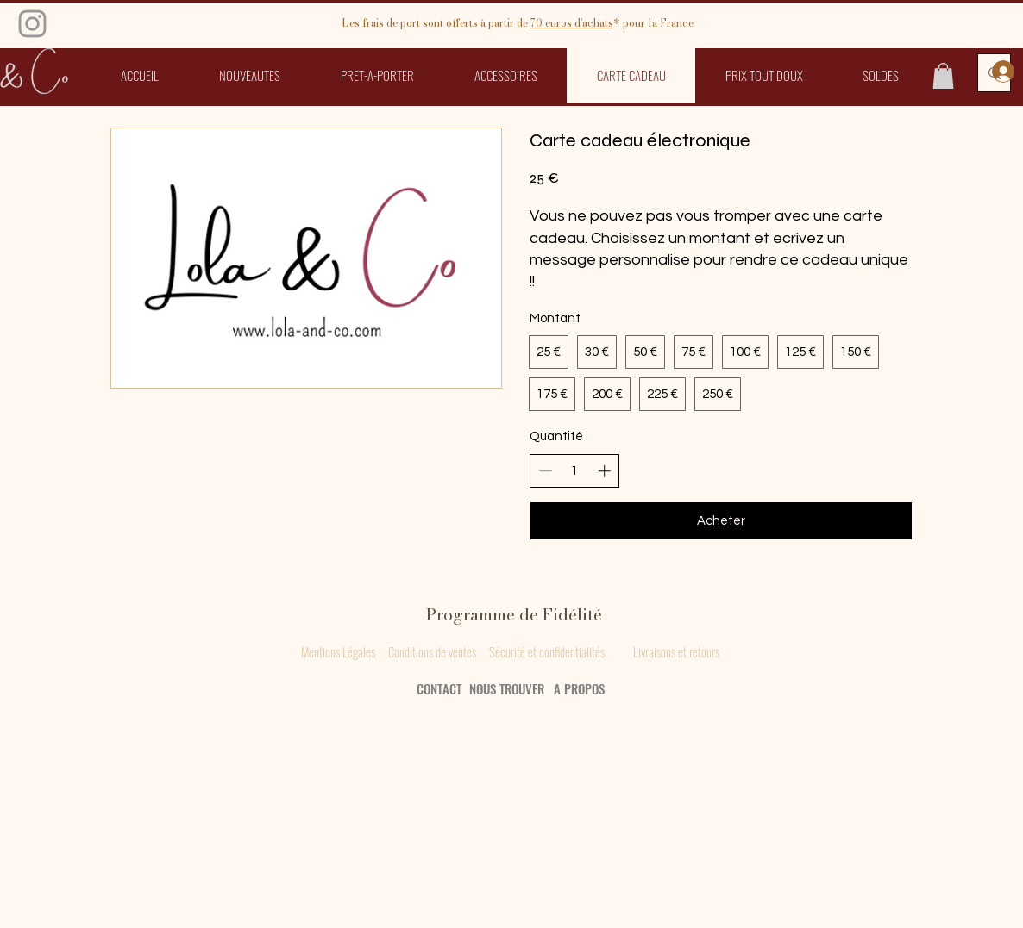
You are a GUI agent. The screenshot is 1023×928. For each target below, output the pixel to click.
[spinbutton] (574, 471)
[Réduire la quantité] (545, 471)
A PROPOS (579, 688)
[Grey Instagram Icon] (32, 23)
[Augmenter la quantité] (604, 471)
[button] (377, 75)
